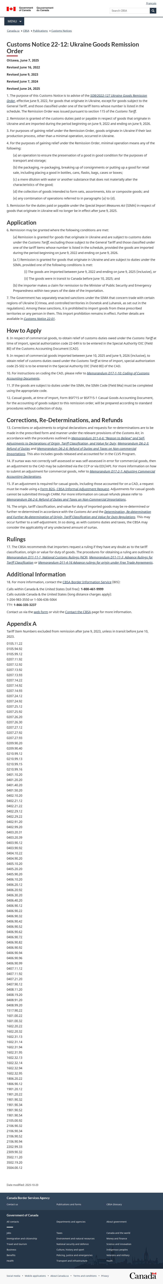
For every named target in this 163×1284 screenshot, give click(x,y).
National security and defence (73, 1244)
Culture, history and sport (70, 1249)
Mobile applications (35, 1275)
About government (116, 1221)
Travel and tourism (17, 1244)
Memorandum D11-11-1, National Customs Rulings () (47, 557)
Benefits (11, 1255)
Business (11, 1249)
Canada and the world (118, 1232)
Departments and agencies (71, 1221)
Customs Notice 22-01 (39, 319)
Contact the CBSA (78, 612)
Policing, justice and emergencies (74, 1255)
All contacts (13, 1221)
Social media (13, 1275)
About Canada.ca (59, 1275)
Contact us (12, 1204)
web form (41, 612)
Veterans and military (117, 1255)
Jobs (9, 1232)
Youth (109, 1260)
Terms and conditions (85, 1275)
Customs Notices (61, 31)
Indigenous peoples (117, 1249)
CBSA (26, 31)
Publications (40, 31)
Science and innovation (118, 1244)
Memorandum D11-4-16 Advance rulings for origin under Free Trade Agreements (95, 562)
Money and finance (116, 1238)
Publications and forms (69, 1204)
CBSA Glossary (114, 1204)
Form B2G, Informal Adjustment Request (74, 489)
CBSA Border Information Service (87, 582)
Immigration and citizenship (22, 1238)
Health (10, 1260)
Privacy (105, 1275)
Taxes (59, 1232)
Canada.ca (13, 31)
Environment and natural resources (76, 1238)
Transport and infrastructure (72, 1260)
